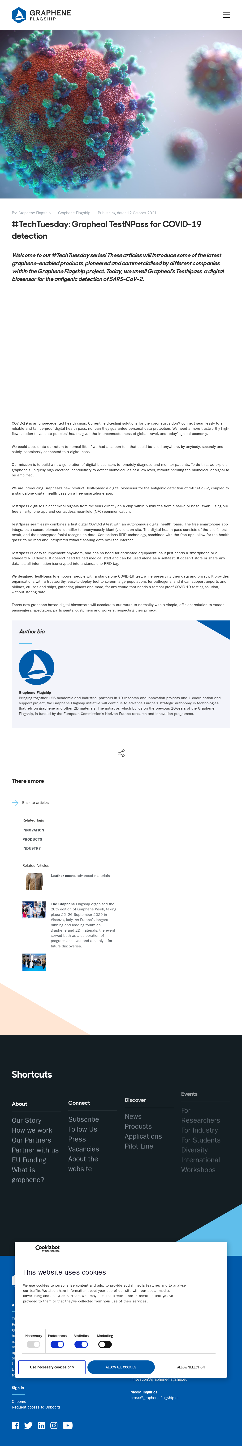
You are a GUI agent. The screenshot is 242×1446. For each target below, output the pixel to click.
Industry (31, 848)
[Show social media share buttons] (121, 753)
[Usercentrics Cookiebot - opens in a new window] (39, 1248)
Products (32, 839)
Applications (143, 1119)
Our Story (26, 1116)
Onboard (19, 1401)
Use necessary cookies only (52, 1367)
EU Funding (29, 1155)
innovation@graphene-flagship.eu (158, 1379)
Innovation (33, 830)
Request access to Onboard (36, 1407)
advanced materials (80, 875)
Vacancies (83, 1139)
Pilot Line (139, 1129)
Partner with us (35, 1145)
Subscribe (83, 1109)
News (133, 1099)
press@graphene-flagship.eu (155, 1397)
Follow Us (82, 1119)
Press (77, 1129)
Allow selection (191, 1367)
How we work (32, 1126)
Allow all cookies (121, 1367)
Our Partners (31, 1136)
